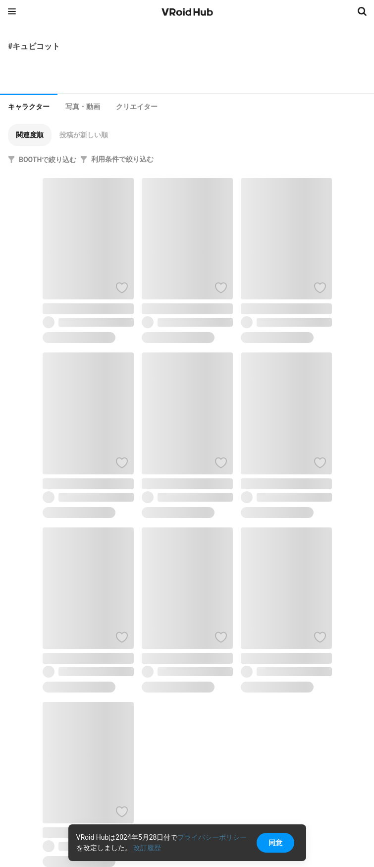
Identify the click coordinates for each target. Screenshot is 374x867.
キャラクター (29, 107)
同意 (275, 843)
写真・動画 (82, 107)
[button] (30, 135)
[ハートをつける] (122, 287)
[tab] (28, 105)
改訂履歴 (147, 848)
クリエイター (137, 107)
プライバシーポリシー (212, 837)
